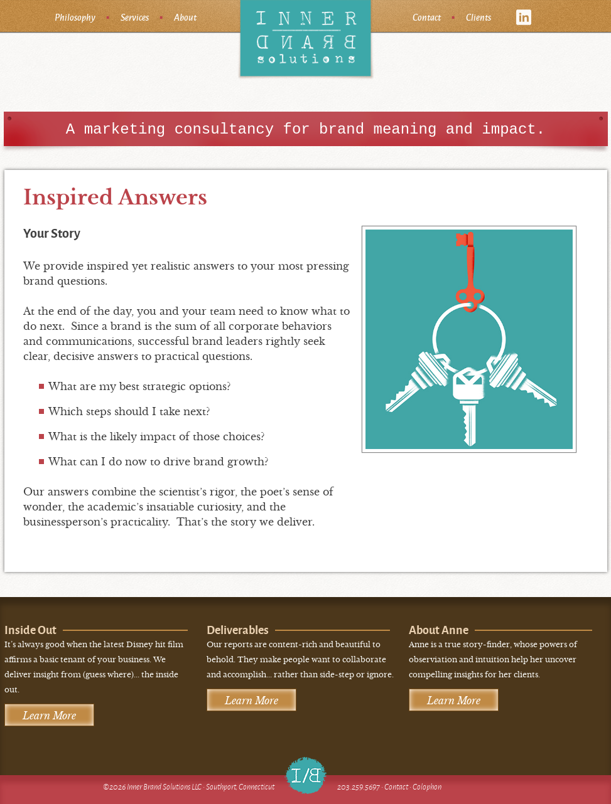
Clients (478, 17)
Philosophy (75, 17)
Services (135, 17)
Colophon (427, 786)
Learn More (49, 715)
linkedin (524, 17)
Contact (427, 17)
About (185, 17)
